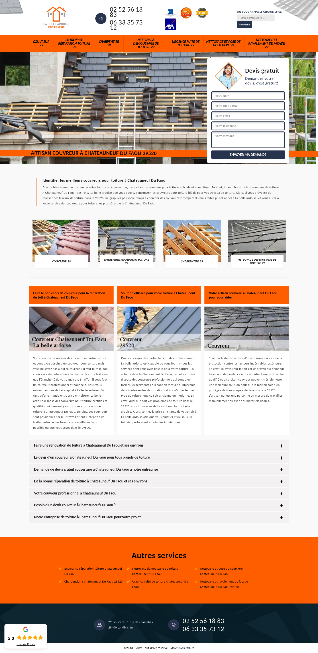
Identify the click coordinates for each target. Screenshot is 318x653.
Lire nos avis (25, 644)
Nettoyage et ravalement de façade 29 (266, 43)
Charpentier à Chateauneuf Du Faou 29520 (93, 581)
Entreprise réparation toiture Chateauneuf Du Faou (93, 571)
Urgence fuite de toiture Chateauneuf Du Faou (160, 584)
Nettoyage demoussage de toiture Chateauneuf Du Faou (155, 571)
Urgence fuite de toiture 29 (186, 43)
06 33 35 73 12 (126, 25)
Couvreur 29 (41, 43)
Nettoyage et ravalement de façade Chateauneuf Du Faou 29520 (224, 584)
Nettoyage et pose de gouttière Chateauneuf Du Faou (221, 571)
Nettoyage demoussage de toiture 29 (146, 43)
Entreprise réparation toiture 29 (74, 43)
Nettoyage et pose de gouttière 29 (223, 43)
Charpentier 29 (109, 43)
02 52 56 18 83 (126, 12)
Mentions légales (183, 648)
